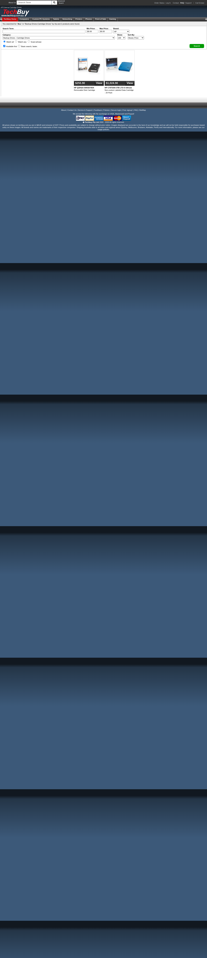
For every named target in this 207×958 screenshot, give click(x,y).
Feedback (98, 110)
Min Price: (91, 28)
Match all (8, 42)
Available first (10, 46)
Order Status (159, 3)
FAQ (136, 110)
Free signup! (128, 110)
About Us (12, 3)
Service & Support (85, 110)
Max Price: (104, 28)
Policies (106, 110)
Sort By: (131, 35)
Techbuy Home (10, 19)
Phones (89, 19)
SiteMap (142, 110)
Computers (24, 19)
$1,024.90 (112, 83)
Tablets (56, 19)
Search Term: (8, 28)
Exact (34, 42)
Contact (176, 3)
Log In (168, 3)
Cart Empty (199, 3)
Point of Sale (100, 19)
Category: (7, 35)
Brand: (116, 28)
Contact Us (71, 110)
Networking (67, 19)
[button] (197, 46)
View (99, 83)
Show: (120, 35)
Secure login (116, 110)
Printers (79, 19)
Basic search (28, 46)
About (63, 110)
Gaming (112, 19)
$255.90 (80, 83)
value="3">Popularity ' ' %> (136, 37)
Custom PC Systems (41, 19)
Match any (21, 42)
